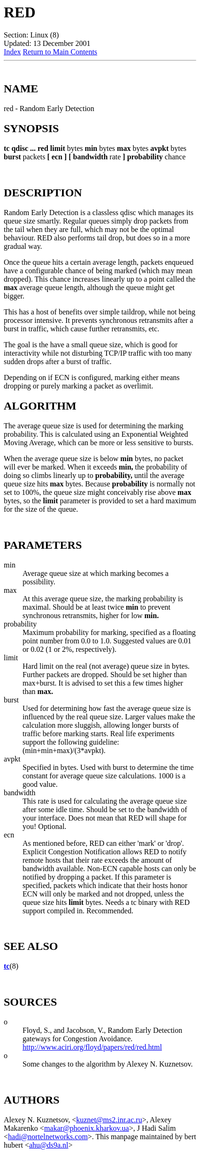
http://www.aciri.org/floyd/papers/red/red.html (92, 1047)
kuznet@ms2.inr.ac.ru (109, 1120)
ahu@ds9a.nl (49, 1145)
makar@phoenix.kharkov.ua (86, 1128)
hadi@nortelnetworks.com (48, 1137)
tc (6, 966)
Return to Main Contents (60, 52)
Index (12, 52)
